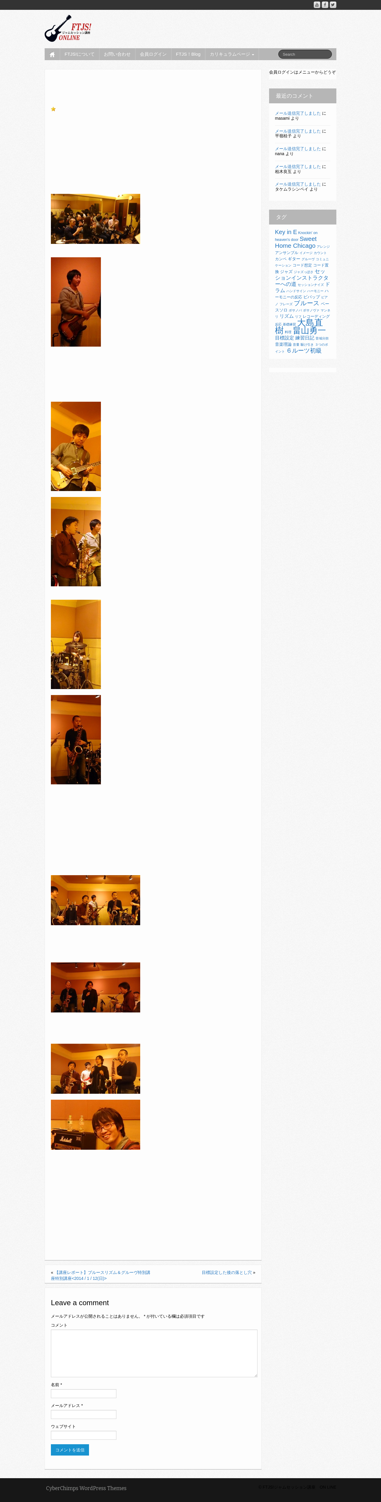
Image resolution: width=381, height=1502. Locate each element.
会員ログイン (153, 54)
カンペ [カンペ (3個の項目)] (281, 259)
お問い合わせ (117, 54)
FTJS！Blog (188, 54)
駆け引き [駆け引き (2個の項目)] (307, 344)
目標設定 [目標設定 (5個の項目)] (284, 337)
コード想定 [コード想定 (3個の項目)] (302, 265)
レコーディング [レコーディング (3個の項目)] (316, 316)
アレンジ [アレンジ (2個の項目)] (323, 246)
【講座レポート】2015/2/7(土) (90, 1243)
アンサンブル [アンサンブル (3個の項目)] (286, 253)
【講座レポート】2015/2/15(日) (91, 1225)
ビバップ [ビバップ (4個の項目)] (311, 297)
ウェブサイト (63, 1426)
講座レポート (118, 98)
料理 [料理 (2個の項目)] (288, 332)
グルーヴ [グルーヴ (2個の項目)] (308, 259)
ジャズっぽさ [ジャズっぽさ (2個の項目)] (303, 272)
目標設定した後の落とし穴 (227, 1272)
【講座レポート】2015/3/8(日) (90, 1190)
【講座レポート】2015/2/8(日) (90, 1237)
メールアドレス (67, 1405)
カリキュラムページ (232, 54)
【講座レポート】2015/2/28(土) (91, 1201)
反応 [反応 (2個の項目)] (278, 324)
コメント (59, 1325)
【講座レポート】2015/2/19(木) (91, 1219)
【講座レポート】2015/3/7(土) (90, 1196)
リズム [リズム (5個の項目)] (286, 316)
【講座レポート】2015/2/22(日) (91, 1207)
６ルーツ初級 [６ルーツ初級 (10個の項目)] (304, 350)
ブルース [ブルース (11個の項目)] (307, 303)
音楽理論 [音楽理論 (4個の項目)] (283, 344)
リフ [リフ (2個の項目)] (298, 316)
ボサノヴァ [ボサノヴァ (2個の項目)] (311, 310)
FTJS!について (80, 54)
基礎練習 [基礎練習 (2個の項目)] (289, 324)
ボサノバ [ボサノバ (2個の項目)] (295, 310)
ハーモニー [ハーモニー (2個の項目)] (315, 291)
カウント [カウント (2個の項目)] (320, 253)
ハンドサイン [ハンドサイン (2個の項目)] (296, 291)
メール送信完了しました (298, 113)
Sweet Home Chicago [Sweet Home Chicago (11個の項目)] (296, 242)
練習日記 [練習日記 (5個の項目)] (304, 337)
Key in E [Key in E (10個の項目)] (286, 232)
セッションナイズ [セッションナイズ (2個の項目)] (311, 284)
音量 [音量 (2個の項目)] (296, 344)
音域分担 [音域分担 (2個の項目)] (322, 338)
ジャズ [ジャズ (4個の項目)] (286, 271)
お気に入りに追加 (73, 109)
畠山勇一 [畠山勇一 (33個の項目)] (309, 330)
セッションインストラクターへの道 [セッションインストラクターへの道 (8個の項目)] (302, 277)
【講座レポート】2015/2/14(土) (91, 1231)
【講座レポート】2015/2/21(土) (91, 1213)
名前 (56, 1384)
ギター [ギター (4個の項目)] (294, 258)
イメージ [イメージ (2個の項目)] (306, 253)
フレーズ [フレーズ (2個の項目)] (286, 304)
